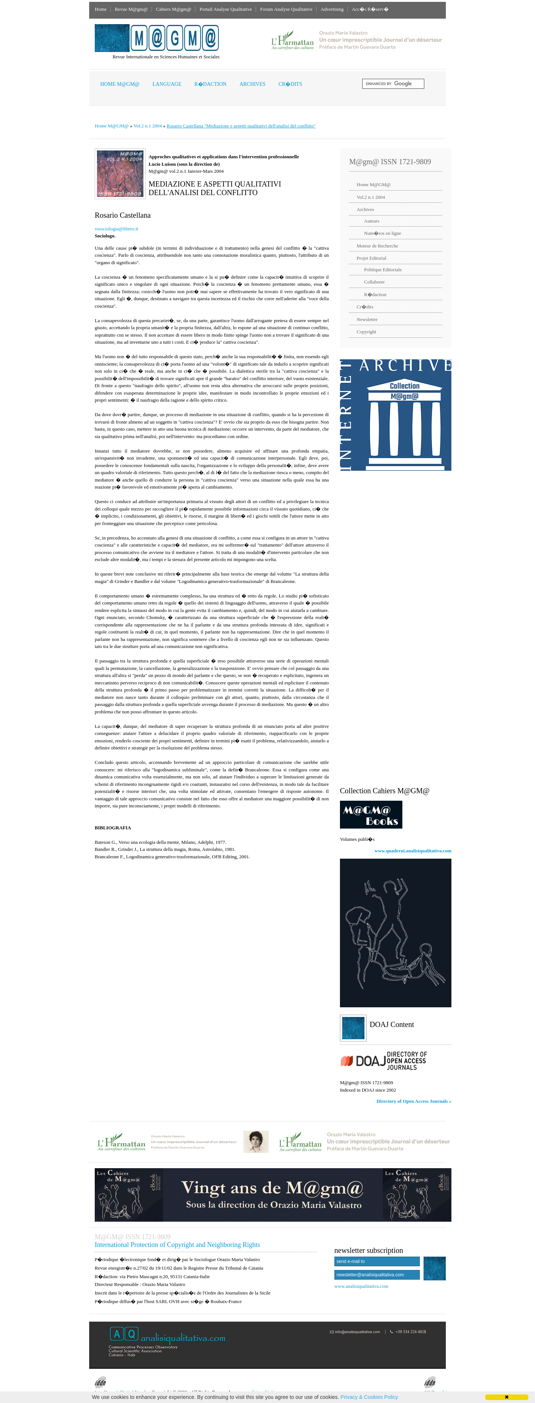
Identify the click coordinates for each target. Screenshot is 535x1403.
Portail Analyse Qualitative (226, 9)
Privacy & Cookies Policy (369, 1397)
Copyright (366, 331)
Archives (253, 84)
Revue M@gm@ (131, 9)
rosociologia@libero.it (116, 228)
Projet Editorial (371, 258)
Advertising (332, 9)
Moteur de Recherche (377, 246)
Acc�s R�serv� (370, 9)
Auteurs (371, 221)
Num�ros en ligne (382, 233)
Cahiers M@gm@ (173, 9)
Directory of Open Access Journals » (413, 1101)
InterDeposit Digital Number (122, 1385)
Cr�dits (290, 84)
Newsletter (367, 319)
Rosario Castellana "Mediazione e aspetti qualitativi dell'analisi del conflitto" (241, 126)
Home (101, 9)
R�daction (210, 84)
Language (167, 84)
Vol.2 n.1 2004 (147, 126)
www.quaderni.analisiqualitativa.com (412, 850)
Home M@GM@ (120, 84)
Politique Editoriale (383, 269)
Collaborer (374, 282)
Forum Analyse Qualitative (286, 9)
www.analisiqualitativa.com (361, 1286)
